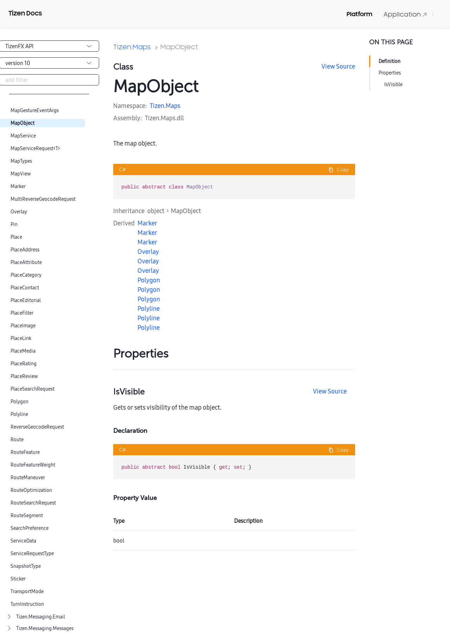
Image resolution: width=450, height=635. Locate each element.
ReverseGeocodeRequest (37, 427)
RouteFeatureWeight (33, 465)
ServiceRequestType (32, 554)
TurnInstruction (27, 604)
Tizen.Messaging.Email (40, 617)
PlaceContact (25, 288)
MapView (21, 174)
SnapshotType (26, 566)
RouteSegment (27, 516)
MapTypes (21, 161)
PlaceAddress (25, 250)
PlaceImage (23, 326)
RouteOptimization (31, 490)
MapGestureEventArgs (35, 111)
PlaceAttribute (26, 262)
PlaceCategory (26, 275)
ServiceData (23, 541)
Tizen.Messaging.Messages (44, 628)
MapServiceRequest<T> (35, 149)
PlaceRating (24, 364)
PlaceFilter (22, 313)
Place (16, 237)
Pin (14, 224)
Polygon (19, 402)
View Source (338, 66)
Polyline (19, 414)
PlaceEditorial (26, 300)
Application (405, 14)
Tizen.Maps (132, 47)
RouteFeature (25, 452)
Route (17, 440)
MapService (23, 136)
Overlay (19, 212)
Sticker (18, 579)
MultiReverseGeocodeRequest (43, 199)
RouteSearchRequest (33, 503)
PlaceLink (21, 338)
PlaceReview (24, 376)
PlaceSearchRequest (32, 389)
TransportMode (27, 592)
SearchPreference (30, 528)
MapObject (22, 123)
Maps (173, 105)
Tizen (157, 105)
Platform (359, 14)
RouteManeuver (28, 478)
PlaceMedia (23, 351)
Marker (18, 187)
